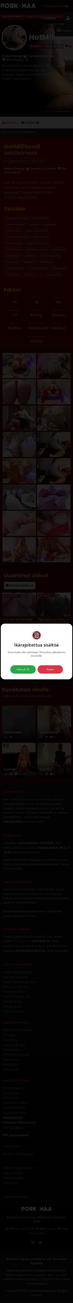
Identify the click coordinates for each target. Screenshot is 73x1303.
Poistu (50, 669)
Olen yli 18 (23, 669)
